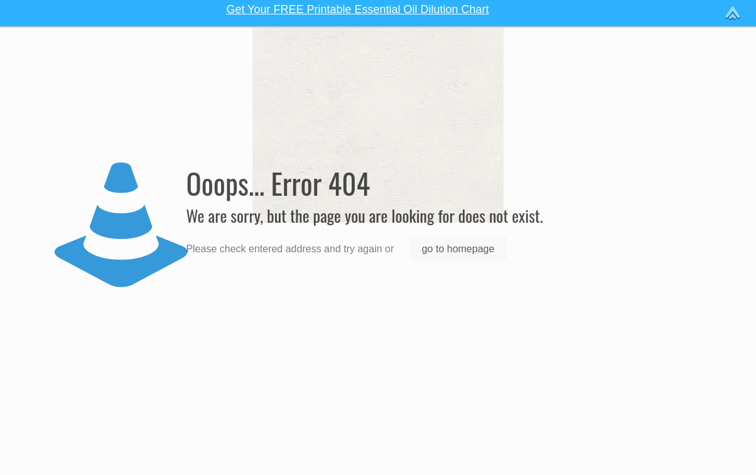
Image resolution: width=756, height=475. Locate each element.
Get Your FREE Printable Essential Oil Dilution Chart (357, 9)
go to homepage (458, 248)
